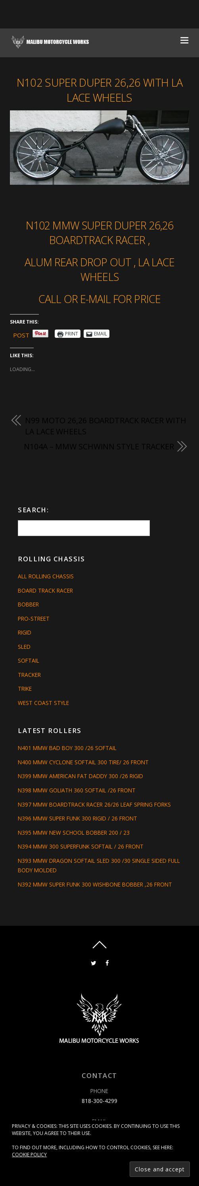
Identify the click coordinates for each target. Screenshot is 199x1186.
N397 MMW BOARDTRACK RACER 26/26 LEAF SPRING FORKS (94, 804)
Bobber (28, 604)
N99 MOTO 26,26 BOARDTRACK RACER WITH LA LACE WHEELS (105, 426)
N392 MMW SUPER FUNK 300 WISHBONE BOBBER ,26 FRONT (95, 884)
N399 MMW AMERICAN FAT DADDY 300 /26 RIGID (80, 776)
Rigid (24, 632)
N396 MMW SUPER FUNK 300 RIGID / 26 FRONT (77, 818)
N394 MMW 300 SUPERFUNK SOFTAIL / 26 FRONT (81, 846)
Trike (25, 688)
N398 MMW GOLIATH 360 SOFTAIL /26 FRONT (77, 790)
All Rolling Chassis (46, 576)
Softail (28, 660)
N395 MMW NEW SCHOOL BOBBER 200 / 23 (74, 832)
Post (21, 334)
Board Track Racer (45, 590)
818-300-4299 (99, 1101)
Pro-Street (34, 618)
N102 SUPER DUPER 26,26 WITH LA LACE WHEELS (99, 90)
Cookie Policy (29, 1154)
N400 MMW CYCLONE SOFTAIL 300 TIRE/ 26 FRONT (83, 762)
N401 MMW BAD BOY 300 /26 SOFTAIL (67, 748)
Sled (24, 646)
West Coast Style (43, 703)
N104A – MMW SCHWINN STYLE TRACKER (99, 446)
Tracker (29, 674)
